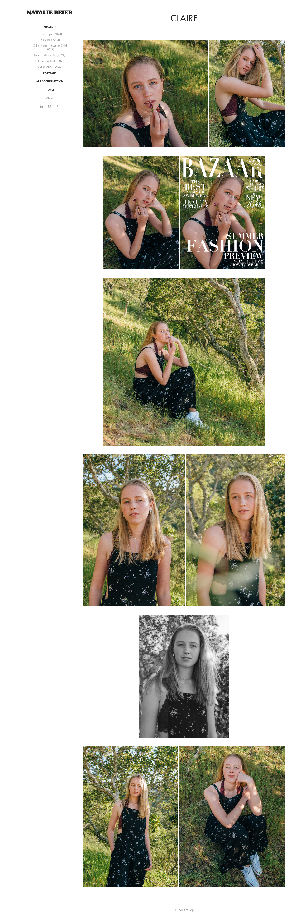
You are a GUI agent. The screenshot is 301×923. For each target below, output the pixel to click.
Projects (50, 26)
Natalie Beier (50, 12)
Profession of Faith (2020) (49, 61)
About (49, 98)
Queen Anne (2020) (49, 66)
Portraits (49, 73)
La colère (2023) (50, 40)
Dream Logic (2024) (50, 34)
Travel (49, 89)
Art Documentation (49, 81)
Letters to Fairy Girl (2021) (49, 55)
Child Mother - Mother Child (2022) (50, 47)
